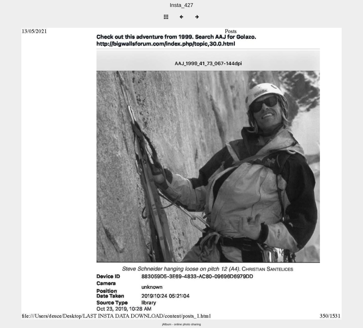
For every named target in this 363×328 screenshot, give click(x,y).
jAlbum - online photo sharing (181, 324)
